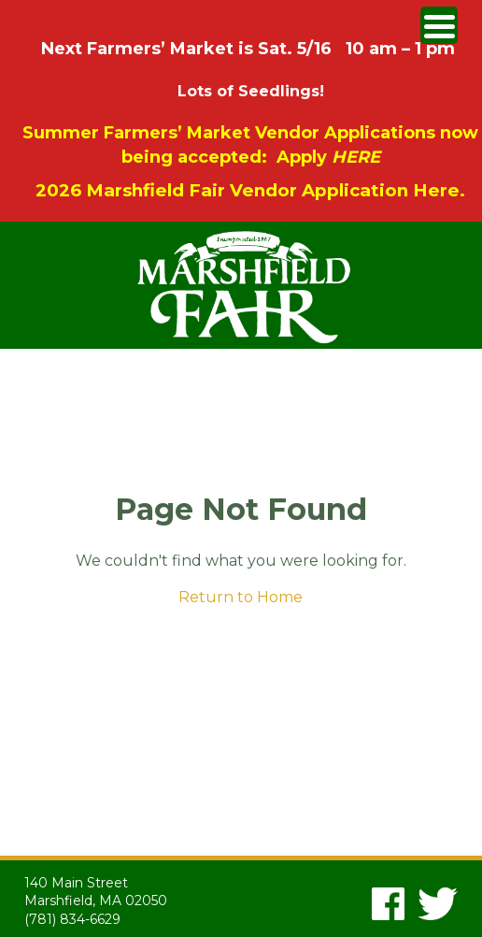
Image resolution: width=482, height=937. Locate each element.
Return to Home (240, 597)
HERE (356, 157)
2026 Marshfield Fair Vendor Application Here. (250, 190)
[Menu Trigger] (439, 25)
